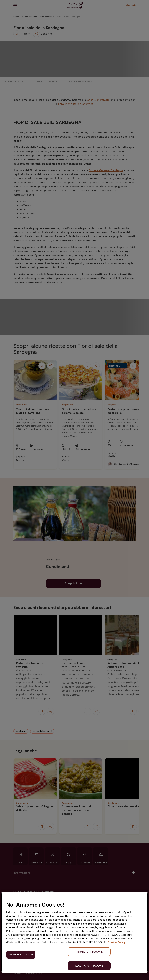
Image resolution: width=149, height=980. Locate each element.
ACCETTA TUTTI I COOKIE (89, 965)
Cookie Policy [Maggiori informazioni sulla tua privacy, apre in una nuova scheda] (117, 942)
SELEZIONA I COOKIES (20, 954)
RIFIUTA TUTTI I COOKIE (89, 951)
